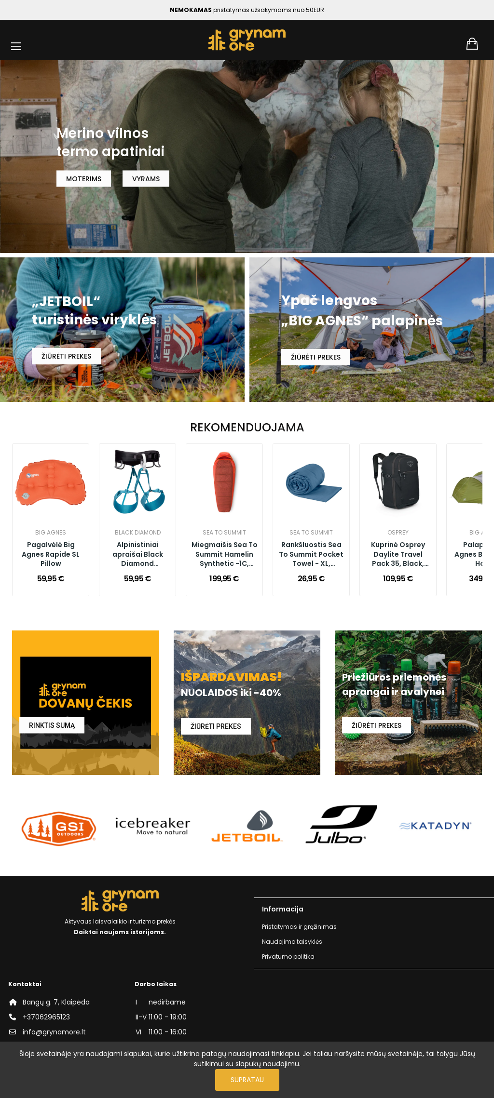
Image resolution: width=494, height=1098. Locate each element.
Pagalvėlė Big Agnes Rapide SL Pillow (51, 554)
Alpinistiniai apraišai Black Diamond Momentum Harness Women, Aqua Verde (137, 554)
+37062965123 (46, 1017)
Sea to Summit (224, 533)
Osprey (398, 533)
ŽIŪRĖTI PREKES (66, 356)
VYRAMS (146, 178)
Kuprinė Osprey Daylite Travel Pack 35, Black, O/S (398, 554)
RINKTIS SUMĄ (52, 725)
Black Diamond (138, 533)
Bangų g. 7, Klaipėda (56, 1002)
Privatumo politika (288, 956)
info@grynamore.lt (54, 1032)
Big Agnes (50, 533)
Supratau (247, 1080)
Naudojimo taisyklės (292, 941)
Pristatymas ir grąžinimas (299, 927)
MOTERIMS (83, 178)
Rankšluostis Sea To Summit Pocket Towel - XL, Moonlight (311, 554)
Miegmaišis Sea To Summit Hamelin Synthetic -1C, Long (225, 554)
